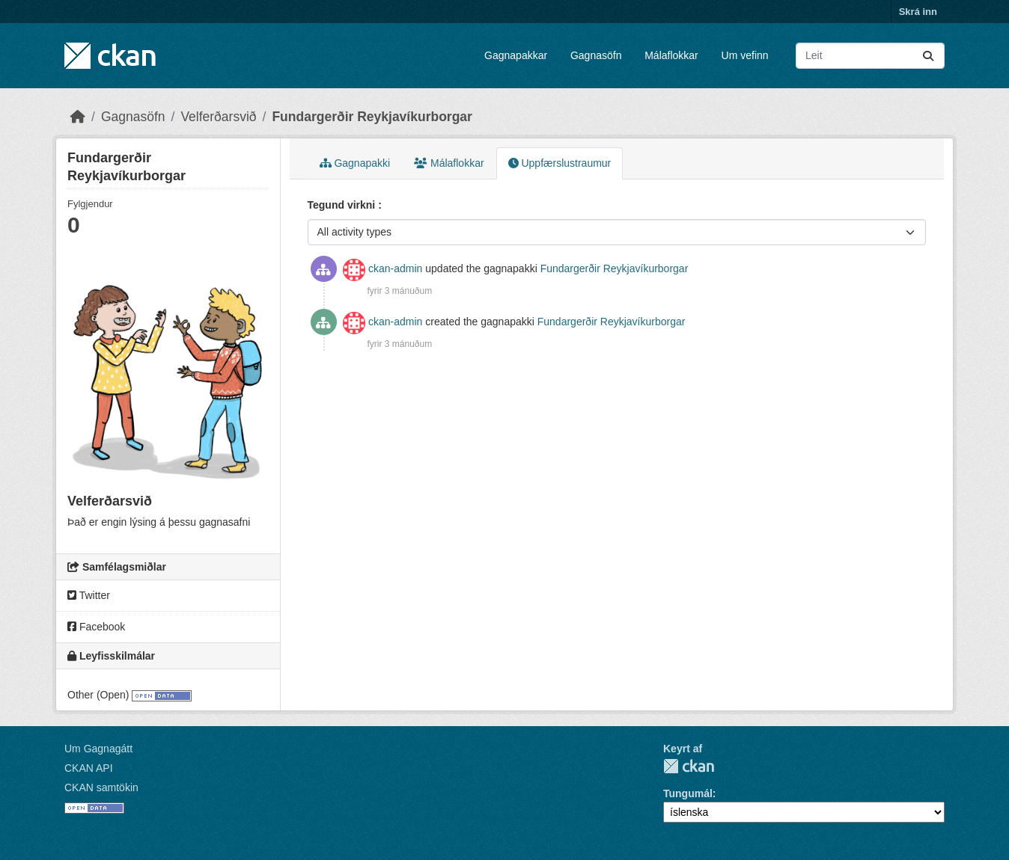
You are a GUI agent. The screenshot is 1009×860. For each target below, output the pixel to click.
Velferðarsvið (218, 116)
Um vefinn (745, 55)
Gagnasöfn (596, 55)
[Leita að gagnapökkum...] (870, 56)
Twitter (88, 595)
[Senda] (928, 56)
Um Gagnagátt (98, 749)
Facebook (96, 627)
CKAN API (88, 768)
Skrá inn (918, 11)
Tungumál (688, 793)
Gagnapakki (355, 163)
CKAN (688, 766)
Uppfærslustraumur (560, 163)
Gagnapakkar (515, 55)
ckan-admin (395, 268)
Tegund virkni (343, 205)
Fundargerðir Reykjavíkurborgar (372, 116)
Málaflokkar (671, 55)
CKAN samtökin (101, 787)
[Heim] (77, 116)
